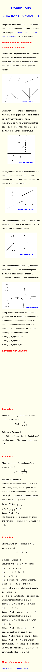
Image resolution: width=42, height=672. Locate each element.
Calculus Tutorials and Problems (15, 668)
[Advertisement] (21, 383)
